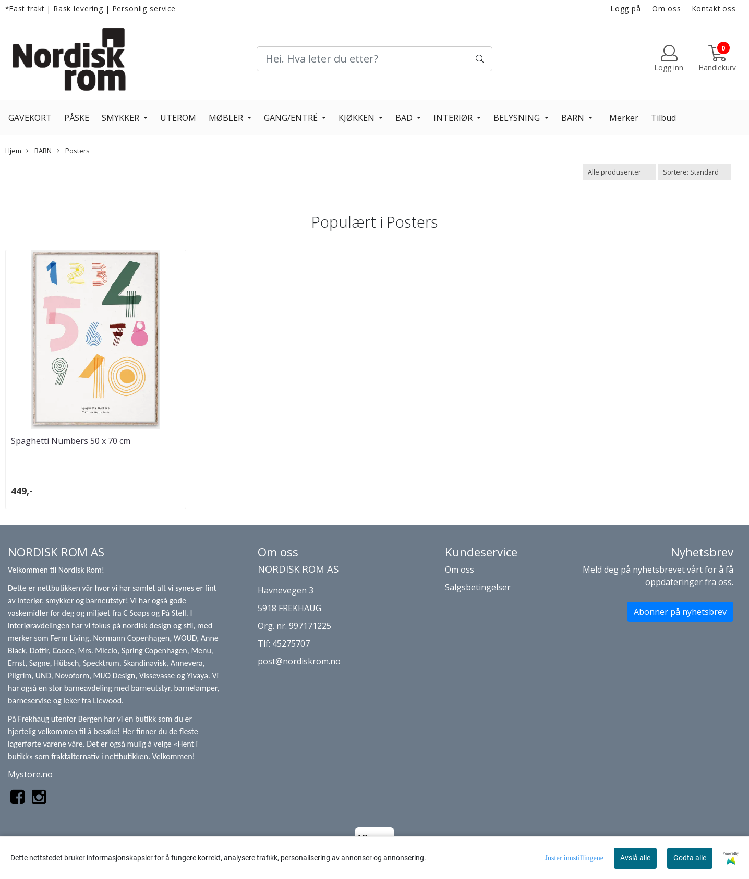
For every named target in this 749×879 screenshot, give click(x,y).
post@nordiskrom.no (299, 661)
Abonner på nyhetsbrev (680, 611)
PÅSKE (76, 117)
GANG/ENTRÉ (292, 117)
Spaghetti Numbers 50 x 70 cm (70, 441)
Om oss (666, 9)
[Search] (374, 58)
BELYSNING (517, 117)
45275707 (291, 643)
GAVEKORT (30, 117)
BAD (405, 117)
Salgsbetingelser (478, 587)
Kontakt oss (714, 9)
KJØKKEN (358, 117)
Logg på (626, 9)
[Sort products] (694, 172)
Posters (73, 150)
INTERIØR (454, 117)
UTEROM (178, 117)
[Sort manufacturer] (619, 172)
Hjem (13, 150)
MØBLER (227, 117)
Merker (623, 117)
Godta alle (689, 857)
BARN (573, 117)
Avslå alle (635, 857)
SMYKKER (121, 117)
